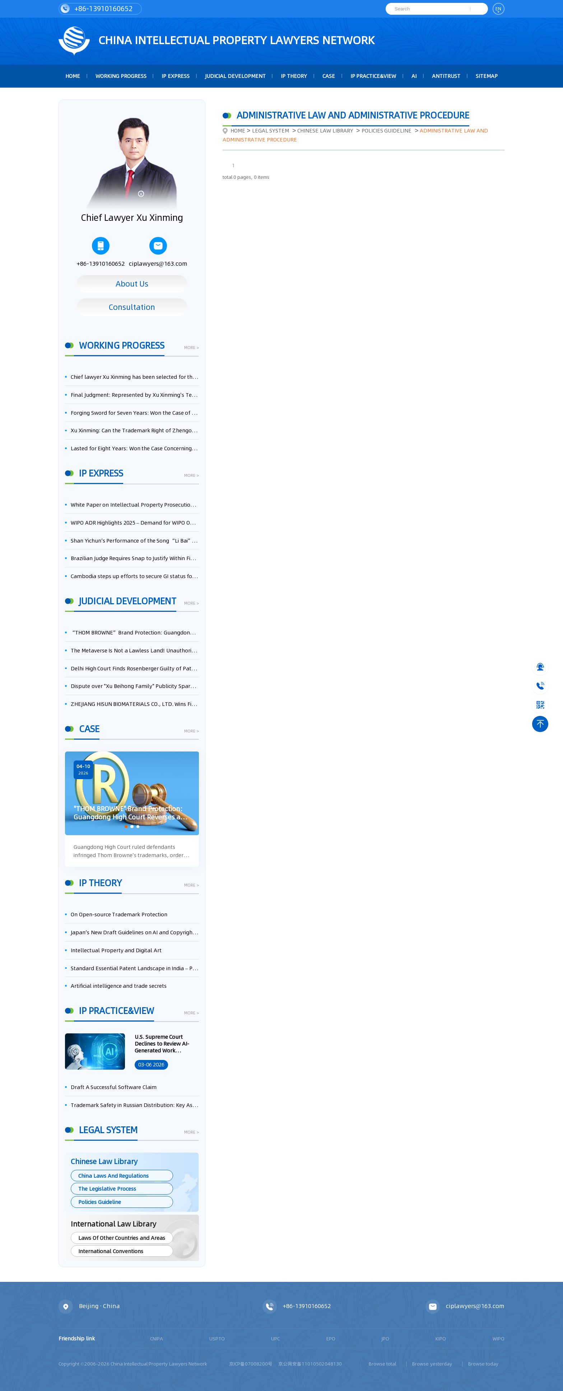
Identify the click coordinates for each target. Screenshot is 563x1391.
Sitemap (487, 76)
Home (234, 130)
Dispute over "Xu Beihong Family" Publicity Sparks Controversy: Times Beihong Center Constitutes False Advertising (135, 686)
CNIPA (156, 1338)
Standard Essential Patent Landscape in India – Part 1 (135, 968)
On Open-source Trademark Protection (119, 914)
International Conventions (110, 1251)
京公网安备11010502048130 (310, 1363)
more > (191, 348)
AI (414, 76)
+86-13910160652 (96, 9)
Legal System (270, 130)
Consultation (131, 307)
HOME (72, 76)
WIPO (498, 1338)
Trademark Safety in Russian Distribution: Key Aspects (135, 1105)
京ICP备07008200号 (251, 1363)
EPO (330, 1338)
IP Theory (294, 76)
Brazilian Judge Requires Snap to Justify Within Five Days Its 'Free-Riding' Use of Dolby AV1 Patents (135, 558)
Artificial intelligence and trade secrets (119, 986)
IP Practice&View (373, 76)
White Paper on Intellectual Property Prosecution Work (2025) (135, 504)
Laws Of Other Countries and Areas (121, 1238)
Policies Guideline (99, 1202)
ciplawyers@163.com (158, 252)
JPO (385, 1338)
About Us (132, 283)
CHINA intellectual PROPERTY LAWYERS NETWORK (216, 41)
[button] (126, 826)
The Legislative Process (107, 1188)
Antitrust (446, 76)
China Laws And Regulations (113, 1176)
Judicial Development (235, 76)
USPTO (217, 1338)
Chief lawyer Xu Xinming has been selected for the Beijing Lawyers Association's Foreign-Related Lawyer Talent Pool (135, 377)
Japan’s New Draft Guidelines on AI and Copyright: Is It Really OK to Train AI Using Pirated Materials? (135, 932)
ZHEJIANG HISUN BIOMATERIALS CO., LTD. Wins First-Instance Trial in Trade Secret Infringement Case (135, 704)
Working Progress (121, 76)
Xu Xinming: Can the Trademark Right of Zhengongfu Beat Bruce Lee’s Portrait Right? (135, 430)
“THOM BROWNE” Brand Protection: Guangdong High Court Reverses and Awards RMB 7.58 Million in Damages (135, 632)
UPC (275, 1338)
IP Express (176, 76)
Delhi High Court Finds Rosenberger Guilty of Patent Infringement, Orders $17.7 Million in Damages (135, 668)
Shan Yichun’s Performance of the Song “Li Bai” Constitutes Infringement (135, 540)
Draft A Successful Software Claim (114, 1087)
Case (328, 76)
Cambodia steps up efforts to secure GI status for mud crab (135, 576)
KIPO (441, 1338)
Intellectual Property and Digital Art (116, 950)
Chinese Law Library (325, 130)
